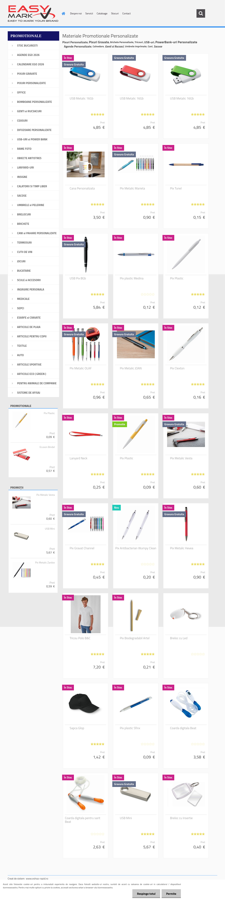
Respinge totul (146, 893)
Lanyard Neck (78, 458)
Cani (150, 46)
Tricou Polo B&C (80, 638)
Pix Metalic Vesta (45, 495)
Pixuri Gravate (99, 42)
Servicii (89, 13)
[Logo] (33, 13)
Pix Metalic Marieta (132, 188)
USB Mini (50, 529)
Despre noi (76, 13)
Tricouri (139, 42)
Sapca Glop (77, 728)
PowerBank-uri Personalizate (176, 42)
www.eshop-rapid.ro (37, 878)
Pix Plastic (49, 413)
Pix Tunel (176, 188)
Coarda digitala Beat (183, 728)
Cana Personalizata (82, 188)
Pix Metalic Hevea (181, 548)
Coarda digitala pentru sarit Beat (82, 820)
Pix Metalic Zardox (45, 562)
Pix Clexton (177, 368)
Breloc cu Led (179, 638)
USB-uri (149, 42)
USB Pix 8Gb (78, 278)
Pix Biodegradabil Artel (134, 638)
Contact (126, 13)
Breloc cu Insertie (181, 818)
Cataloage (102, 13)
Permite (171, 893)
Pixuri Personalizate (75, 42)
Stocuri (115, 13)
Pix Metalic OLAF (81, 368)
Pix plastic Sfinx (130, 728)
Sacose (158, 46)
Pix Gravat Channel (82, 548)
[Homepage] (63, 13)
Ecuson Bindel (47, 447)
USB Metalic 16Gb (81, 98)
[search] (201, 13)
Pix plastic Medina (132, 278)
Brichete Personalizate (121, 42)
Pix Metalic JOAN (131, 368)
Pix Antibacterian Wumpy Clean (135, 548)
